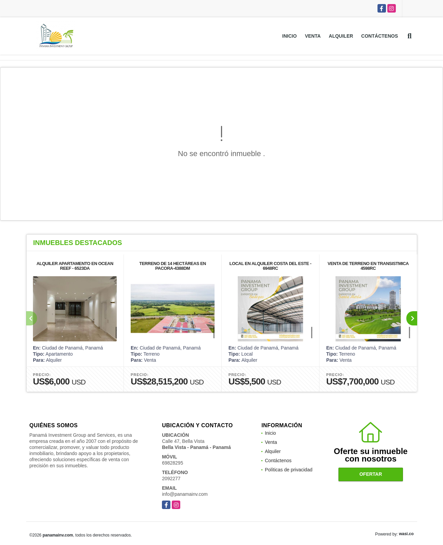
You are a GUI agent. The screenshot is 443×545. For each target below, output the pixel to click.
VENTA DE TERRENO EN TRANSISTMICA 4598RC (368, 266)
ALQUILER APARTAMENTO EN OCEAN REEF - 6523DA (74, 266)
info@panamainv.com (185, 494)
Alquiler (341, 36)
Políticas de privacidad (288, 469)
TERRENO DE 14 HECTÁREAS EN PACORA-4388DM (172, 266)
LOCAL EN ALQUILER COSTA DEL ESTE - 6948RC (270, 266)
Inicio (289, 36)
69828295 (172, 463)
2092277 (171, 478)
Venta (312, 36)
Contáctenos (379, 36)
